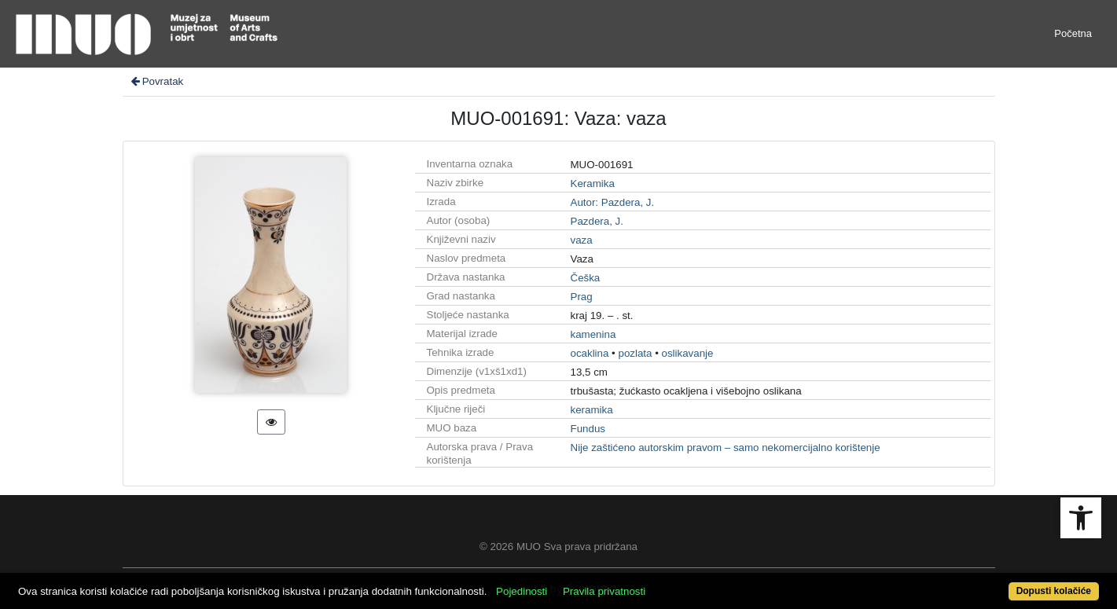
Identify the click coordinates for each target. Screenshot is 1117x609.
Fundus (588, 429)
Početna (1073, 33)
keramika (592, 410)
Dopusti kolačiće (1053, 590)
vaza (582, 240)
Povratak (156, 81)
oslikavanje (688, 353)
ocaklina (590, 353)
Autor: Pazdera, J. (613, 202)
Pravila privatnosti (604, 591)
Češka (586, 278)
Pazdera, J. (597, 221)
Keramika (593, 183)
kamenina (593, 334)
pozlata (635, 353)
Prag (582, 297)
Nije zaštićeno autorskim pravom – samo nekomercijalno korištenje (725, 447)
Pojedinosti (521, 591)
